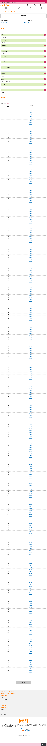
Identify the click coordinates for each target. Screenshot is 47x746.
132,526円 (30, 588)
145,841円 (30, 641)
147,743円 (30, 649)
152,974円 (30, 670)
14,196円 (30, 114)
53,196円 (30, 268)
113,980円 (30, 514)
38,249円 (30, 209)
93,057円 (30, 430)
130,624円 (30, 580)
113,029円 (30, 510)
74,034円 (30, 354)
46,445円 (30, 242)
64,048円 (30, 314)
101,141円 (30, 462)
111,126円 (30, 502)
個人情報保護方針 (4, 714)
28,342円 (30, 169)
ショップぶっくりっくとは (7, 691)
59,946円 (30, 295)
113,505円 (30, 512)
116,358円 (30, 523)
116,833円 (30, 525)
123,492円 (30, 552)
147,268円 (30, 647)
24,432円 (30, 154)
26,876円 (30, 164)
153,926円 (30, 674)
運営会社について (5, 707)
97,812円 (30, 449)
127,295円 (30, 567)
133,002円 (30, 590)
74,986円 (30, 358)
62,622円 (30, 308)
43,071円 (30, 228)
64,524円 (30, 316)
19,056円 (30, 133)
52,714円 (30, 266)
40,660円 (30, 219)
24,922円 (30, 156)
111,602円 (30, 504)
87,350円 (30, 407)
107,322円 (30, 487)
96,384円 (30, 443)
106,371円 (30, 483)
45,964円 (30, 240)
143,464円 (30, 632)
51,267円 (30, 261)
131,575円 (30, 584)
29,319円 (30, 173)
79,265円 (30, 375)
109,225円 (30, 495)
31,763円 (30, 183)
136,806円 (30, 605)
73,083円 (30, 350)
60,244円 (30, 299)
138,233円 (30, 611)
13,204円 (30, 110)
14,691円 (30, 116)
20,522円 (30, 139)
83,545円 (30, 392)
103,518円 (30, 472)
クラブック (3, 697)
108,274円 (30, 491)
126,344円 (30, 563)
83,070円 (30, 390)
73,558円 (30, 352)
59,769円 (30, 297)
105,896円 (30, 481)
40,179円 (30, 217)
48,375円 (30, 249)
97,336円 (30, 447)
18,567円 (30, 131)
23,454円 (30, 150)
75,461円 (30, 360)
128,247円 (30, 571)
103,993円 (30, 474)
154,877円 (30, 677)
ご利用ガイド (4, 705)
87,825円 (30, 409)
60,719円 (30, 301)
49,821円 (30, 255)
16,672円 (30, 124)
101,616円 (30, 464)
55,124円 (30, 276)
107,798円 (30, 489)
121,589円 (30, 544)
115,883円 (30, 521)
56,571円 (30, 282)
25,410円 (30, 158)
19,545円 (30, 135)
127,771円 (30, 569)
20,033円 (30, 137)
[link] (25, 730)
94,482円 (30, 436)
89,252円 (30, 415)
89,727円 (30, 417)
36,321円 (30, 202)
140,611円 (30, 620)
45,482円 (30, 238)
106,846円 (30, 485)
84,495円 (30, 396)
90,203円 (30, 419)
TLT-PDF (2, 701)
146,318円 (30, 643)
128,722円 (30, 573)
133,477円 (30, 592)
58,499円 (30, 289)
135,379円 (30, 599)
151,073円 (30, 662)
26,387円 (30, 162)
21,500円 (30, 143)
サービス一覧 (4, 695)
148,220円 (30, 651)
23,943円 (30, 152)
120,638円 (30, 540)
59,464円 (30, 293)
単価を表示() (5, 103)
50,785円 (30, 259)
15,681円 (30, 120)
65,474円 (30, 320)
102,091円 (30, 466)
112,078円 (30, 506)
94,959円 (30, 438)
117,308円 (30, 527)
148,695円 (30, 653)
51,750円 (30, 263)
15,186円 (30, 118)
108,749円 (30, 493)
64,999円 (30, 318)
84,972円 (30, 398)
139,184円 (30, 615)
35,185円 (30, 196)
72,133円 (30, 346)
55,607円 (30, 278)
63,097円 (30, 310)
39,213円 (30, 213)
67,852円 (30, 329)
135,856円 (30, 601)
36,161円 (30, 200)
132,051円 (30, 586)
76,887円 (30, 365)
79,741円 (30, 377)
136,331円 (30, 603)
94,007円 (30, 434)
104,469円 (30, 476)
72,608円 (30, 348)
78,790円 (30, 373)
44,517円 (30, 234)
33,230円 (30, 188)
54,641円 (30, 274)
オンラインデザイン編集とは (8, 693)
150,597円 (30, 660)
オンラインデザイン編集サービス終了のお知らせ (8, 2)
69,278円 (30, 335)
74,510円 (30, 356)
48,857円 (30, 251)
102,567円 (30, 468)
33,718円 (30, 190)
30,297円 (30, 177)
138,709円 (30, 613)
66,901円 (30, 325)
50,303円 (30, 257)
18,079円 (30, 129)
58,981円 (30, 291)
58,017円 (30, 287)
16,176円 (30, 122)
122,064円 (30, 546)
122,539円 (30, 548)
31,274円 (30, 181)
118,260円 (30, 531)
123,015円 (30, 550)
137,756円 (30, 609)
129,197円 (30, 575)
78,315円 (30, 371)
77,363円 (30, 367)
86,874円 (30, 405)
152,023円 (30, 666)
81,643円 (30, 384)
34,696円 (30, 194)
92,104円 (30, 426)
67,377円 (30, 327)
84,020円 (30, 394)
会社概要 (2, 709)
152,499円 (30, 668)
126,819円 (30, 565)
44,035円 (30, 232)
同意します (43, 744)
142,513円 (30, 628)
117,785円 (30, 529)
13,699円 (30, 112)
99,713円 (30, 457)
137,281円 (30, 607)
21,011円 (30, 141)
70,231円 (30, 339)
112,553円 (30, 508)
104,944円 (30, 478)
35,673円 (30, 198)
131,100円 (30, 582)
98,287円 (30, 451)
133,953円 (30, 594)
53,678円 (30, 270)
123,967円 (30, 554)
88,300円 (30, 411)
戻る (23, 682)
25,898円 (30, 160)
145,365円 (30, 639)
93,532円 (30, 432)
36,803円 (30, 204)
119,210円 (30, 535)
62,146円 (30, 306)
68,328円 (30, 331)
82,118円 (30, 386)
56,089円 (30, 280)
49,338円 (30, 253)
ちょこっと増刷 (4, 699)
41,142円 (30, 221)
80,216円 (30, 379)
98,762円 (30, 453)
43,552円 (30, 230)
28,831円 (30, 171)
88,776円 (30, 413)
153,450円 (30, 672)
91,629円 (30, 424)
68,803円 (30, 333)
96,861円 (30, 445)
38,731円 (30, 211)
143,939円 (30, 634)
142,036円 (30, 626)
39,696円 (30, 215)
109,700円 (30, 497)
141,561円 (30, 624)
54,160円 (30, 272)
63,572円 (30, 312)
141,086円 (30, 622)
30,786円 (30, 179)
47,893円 (30, 247)
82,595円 (30, 388)
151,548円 (30, 664)
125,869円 (30, 561)
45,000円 (30, 236)
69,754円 (30, 337)
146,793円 (30, 645)
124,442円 (30, 556)
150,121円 (30, 658)
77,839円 (30, 369)
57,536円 (30, 285)
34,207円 (30, 192)
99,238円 (30, 455)
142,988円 (30, 630)
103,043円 (30, 470)
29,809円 (30, 175)
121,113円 (30, 542)
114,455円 (30, 516)
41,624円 (30, 223)
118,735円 (30, 533)
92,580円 (30, 428)
